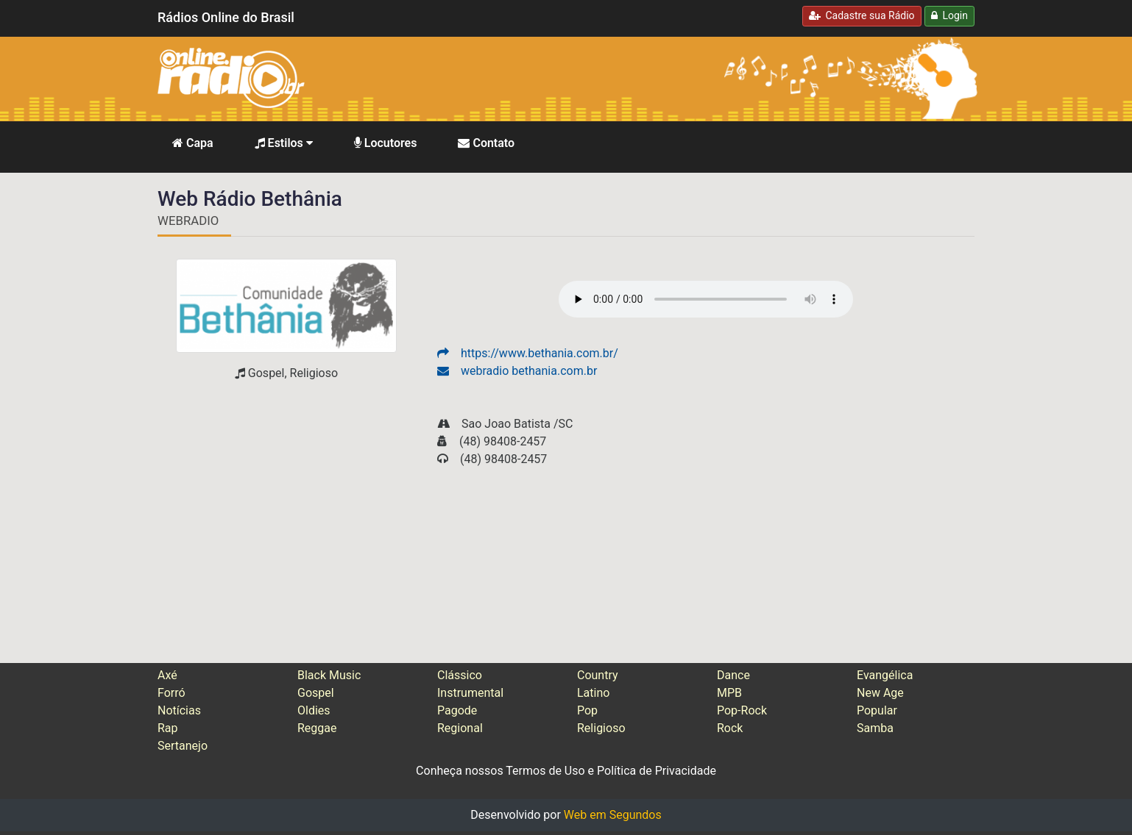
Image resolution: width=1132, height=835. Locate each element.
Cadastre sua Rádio (862, 15)
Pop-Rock (742, 710)
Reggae (317, 728)
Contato (486, 143)
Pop (587, 710)
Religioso (601, 728)
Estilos (284, 143)
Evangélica (885, 675)
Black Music (329, 675)
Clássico (459, 675)
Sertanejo (183, 746)
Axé (167, 675)
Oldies (313, 710)
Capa (192, 143)
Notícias (179, 710)
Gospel (315, 693)
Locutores (385, 143)
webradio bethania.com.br (517, 371)
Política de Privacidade (656, 771)
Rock (730, 728)
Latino (593, 693)
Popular (877, 710)
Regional (460, 728)
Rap (168, 728)
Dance (733, 675)
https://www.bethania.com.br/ (527, 353)
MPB (729, 693)
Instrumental (470, 693)
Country (597, 675)
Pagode (457, 710)
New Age (880, 693)
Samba (875, 728)
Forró (171, 693)
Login (949, 15)
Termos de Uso (545, 771)
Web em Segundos (613, 815)
